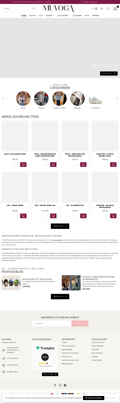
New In (32, 16)
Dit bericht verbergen (93, 398)
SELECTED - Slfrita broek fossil (105, 155)
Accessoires (62, 16)
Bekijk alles (60, 226)
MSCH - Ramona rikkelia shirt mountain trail (45, 155)
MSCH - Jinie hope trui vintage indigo (75, 155)
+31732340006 (12, 358)
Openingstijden (67, 350)
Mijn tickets (95, 350)
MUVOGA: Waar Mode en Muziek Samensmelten (98, 278)
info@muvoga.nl (12, 372)
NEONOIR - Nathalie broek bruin (105, 206)
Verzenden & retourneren (70, 360)
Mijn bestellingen (97, 346)
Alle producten (97, 360)
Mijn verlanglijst (97, 353)
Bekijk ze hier (49, 374)
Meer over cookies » (110, 398)
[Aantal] (17, 164)
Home (23, 16)
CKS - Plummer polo (75, 205)
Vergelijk (95, 357)
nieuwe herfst (58, 240)
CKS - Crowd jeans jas (45, 205)
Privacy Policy (66, 357)
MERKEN (95, 16)
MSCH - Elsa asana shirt (15, 154)
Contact (64, 342)
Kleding (49, 16)
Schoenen (77, 16)
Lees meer (26, 286)
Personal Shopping (68, 346)
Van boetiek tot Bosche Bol (37, 279)
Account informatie (98, 342)
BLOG (87, 16)
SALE (41, 16)
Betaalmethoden (67, 364)
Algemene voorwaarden (70, 353)
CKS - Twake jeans (15, 205)
